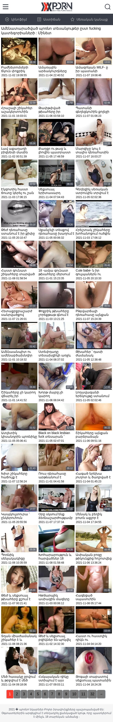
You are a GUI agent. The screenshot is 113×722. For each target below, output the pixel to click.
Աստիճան (48, 19)
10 (74, 694)
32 (92, 694)
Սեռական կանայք (89, 19)
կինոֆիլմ (16, 19)
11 (83, 694)
